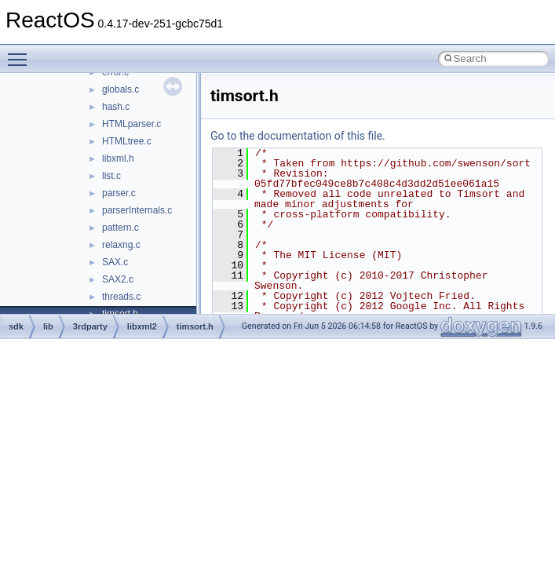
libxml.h (118, 158)
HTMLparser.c (131, 123)
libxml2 (142, 326)
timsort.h (195, 326)
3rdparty (90, 326)
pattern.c (120, 227)
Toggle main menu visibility (21, 52)
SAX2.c (117, 279)
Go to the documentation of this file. (297, 135)
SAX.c (115, 262)
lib (48, 326)
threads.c (121, 296)
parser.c (119, 193)
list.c (111, 175)
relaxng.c (121, 244)
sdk (16, 326)
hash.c (116, 106)
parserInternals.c (137, 210)
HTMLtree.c (127, 141)
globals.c (120, 89)
